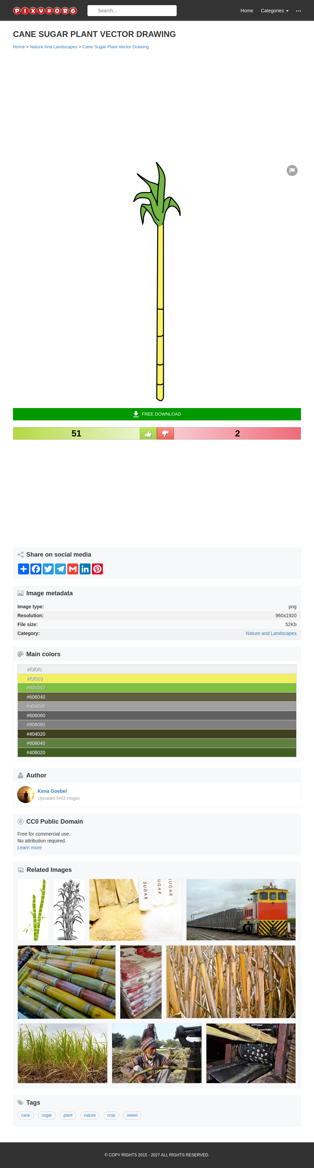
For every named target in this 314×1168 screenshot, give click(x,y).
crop (111, 1115)
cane (25, 1115)
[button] (298, 10)
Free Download (157, 414)
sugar (47, 1115)
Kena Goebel (52, 791)
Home (247, 10)
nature (90, 1115)
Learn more (29, 847)
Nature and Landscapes (271, 633)
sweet (132, 1115)
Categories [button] (275, 10)
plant (68, 1115)
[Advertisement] (157, 105)
